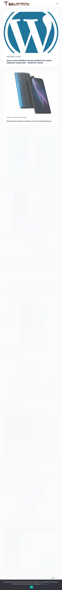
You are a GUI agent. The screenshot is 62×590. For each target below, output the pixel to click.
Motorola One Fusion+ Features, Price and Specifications (29, 124)
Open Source (10, 56)
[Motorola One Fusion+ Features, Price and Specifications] (31, 96)
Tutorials (18, 56)
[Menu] (57, 3)
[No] (60, 585)
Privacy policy (46, 584)
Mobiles (14, 121)
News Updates (22, 121)
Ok (31, 587)
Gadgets (9, 121)
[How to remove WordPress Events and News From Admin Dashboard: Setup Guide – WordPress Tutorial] (31, 32)
